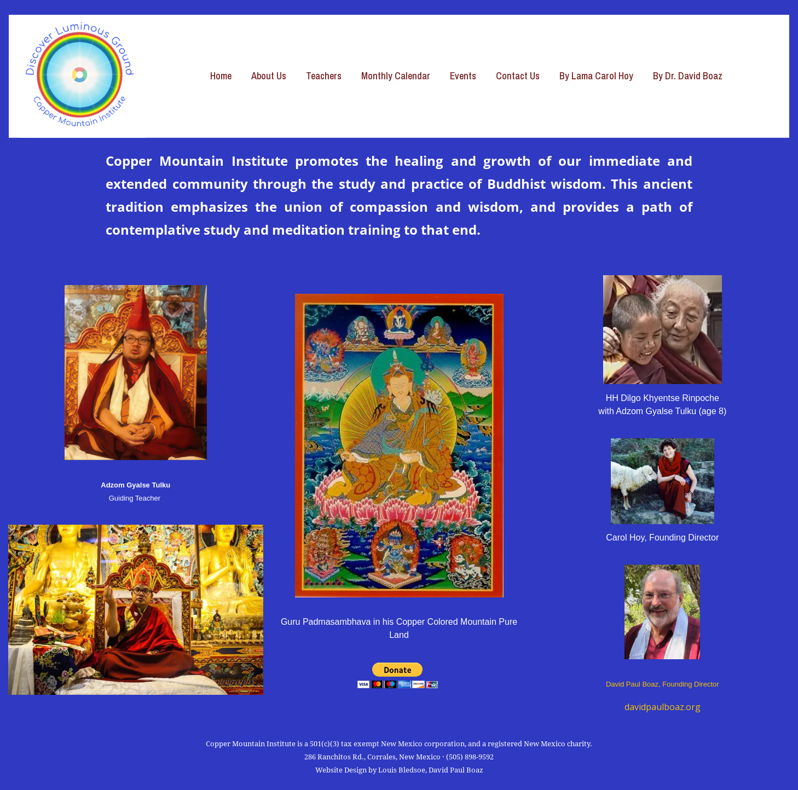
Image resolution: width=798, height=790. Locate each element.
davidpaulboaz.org (662, 707)
